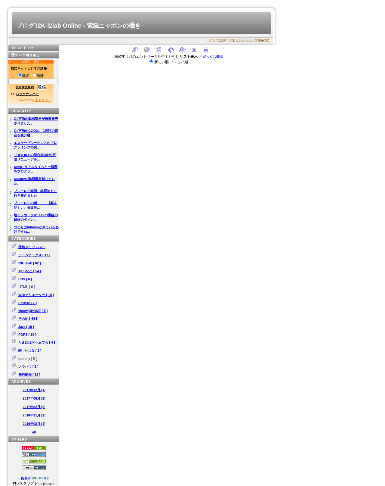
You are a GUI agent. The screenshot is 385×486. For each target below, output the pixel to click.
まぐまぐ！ (43, 100)
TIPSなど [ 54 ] (29, 271)
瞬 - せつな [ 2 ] (29, 350)
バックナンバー (27, 94)
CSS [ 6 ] (25, 279)
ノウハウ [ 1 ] (28, 366)
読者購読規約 (25, 87)
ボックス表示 (213, 56)
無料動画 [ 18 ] (29, 374)
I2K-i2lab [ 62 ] (29, 263)
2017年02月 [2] (34, 407)
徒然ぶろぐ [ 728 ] (31, 247)
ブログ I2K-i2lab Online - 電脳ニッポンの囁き (78, 25)
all (34, 432)
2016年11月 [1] (34, 415)
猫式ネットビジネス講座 (29, 68)
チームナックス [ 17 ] (34, 255)
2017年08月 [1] (34, 398)
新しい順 (159, 62)
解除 (38, 76)
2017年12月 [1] (34, 390)
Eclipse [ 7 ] (27, 303)
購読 (23, 76)
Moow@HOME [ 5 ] (33, 311)
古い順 (180, 62)
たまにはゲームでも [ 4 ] (36, 342)
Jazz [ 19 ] (26, 327)
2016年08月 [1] (34, 423)
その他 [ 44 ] (27, 318)
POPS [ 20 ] (27, 334)
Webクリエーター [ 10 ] (36, 295)
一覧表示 (24, 478)
